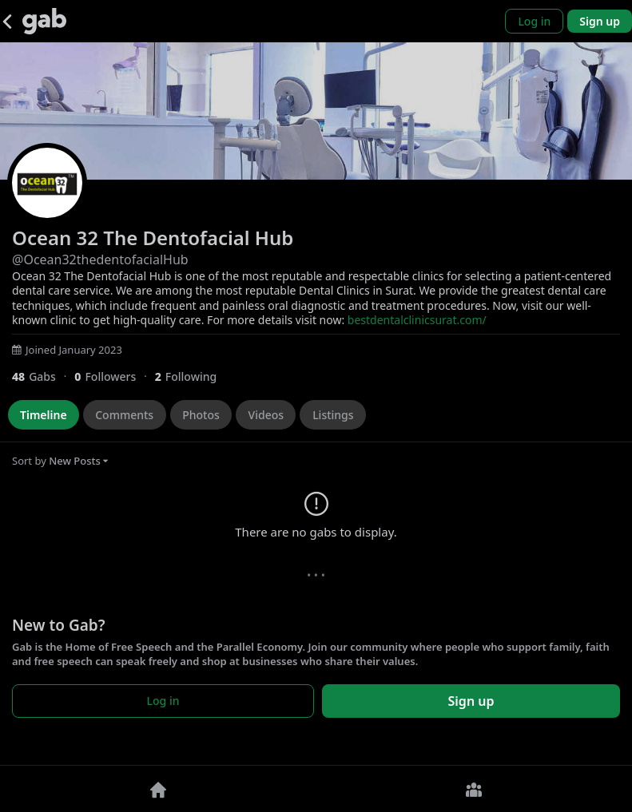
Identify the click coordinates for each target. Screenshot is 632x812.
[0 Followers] (114, 376)
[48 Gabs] (43, 376)
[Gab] (44, 21)
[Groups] (474, 789)
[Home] (158, 789)
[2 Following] (192, 376)
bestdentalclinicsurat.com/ (417, 319)
